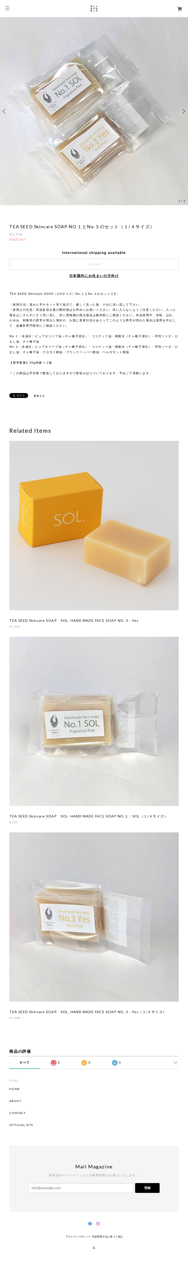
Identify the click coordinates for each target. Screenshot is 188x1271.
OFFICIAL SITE (21, 1125)
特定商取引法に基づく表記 (107, 1236)
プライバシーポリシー (78, 1236)
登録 (147, 1188)
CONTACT (17, 1113)
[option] (94, 111)
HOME (14, 1089)
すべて (25, 1062)
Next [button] (183, 111)
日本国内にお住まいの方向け (94, 276)
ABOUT (15, 1101)
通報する (39, 396)
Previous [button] (5, 111)
